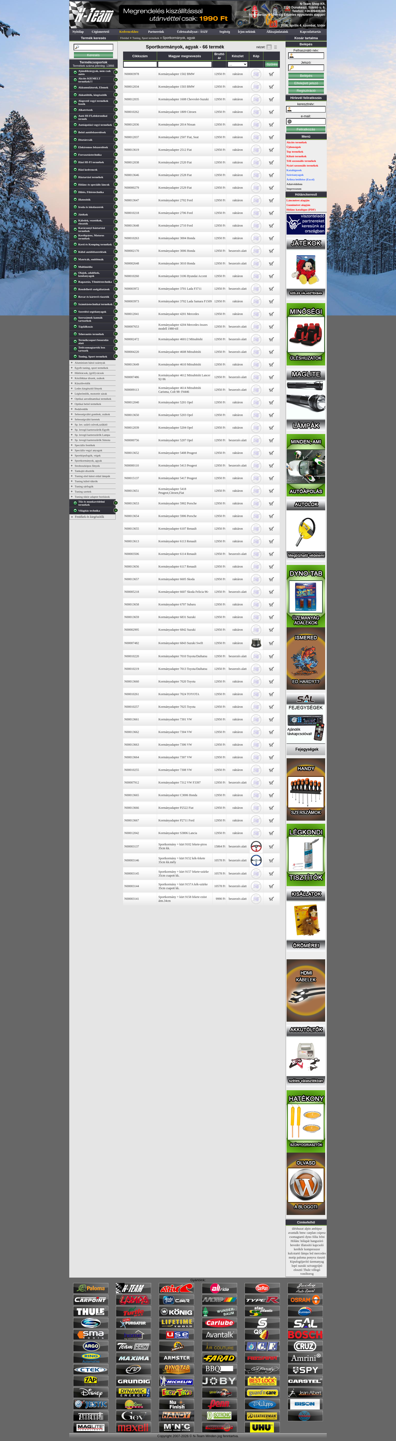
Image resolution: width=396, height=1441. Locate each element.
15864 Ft (219, 846)
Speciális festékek (85, 445)
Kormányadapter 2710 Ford (175, 225)
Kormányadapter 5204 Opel (175, 427)
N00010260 (131, 276)
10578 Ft (219, 860)
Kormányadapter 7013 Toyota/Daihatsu (182, 669)
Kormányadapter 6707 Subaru (177, 604)
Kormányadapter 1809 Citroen (177, 112)
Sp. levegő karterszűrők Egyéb (92, 429)
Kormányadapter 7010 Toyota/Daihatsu (182, 656)
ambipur (317, 1228)
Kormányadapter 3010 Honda (176, 263)
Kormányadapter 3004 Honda (176, 238)
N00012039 (131, 427)
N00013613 (131, 541)
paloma (301, 1257)
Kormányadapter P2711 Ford (176, 820)
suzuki (302, 1266)
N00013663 (131, 744)
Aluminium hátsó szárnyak (90, 362)
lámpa (304, 1253)
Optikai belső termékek (88, 403)
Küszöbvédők (82, 383)
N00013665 (131, 795)
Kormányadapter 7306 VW (175, 744)
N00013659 (131, 617)
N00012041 (131, 314)
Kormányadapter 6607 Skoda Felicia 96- (183, 592)
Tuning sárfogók (84, 486)
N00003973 (131, 301)
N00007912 (131, 782)
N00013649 (131, 364)
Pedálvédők (81, 409)
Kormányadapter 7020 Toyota (176, 681)
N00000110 (131, 465)
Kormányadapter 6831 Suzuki (176, 617)
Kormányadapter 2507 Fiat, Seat (178, 137)
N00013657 (131, 579)
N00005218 (131, 592)
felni (322, 1237)
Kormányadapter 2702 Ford (175, 200)
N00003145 (131, 873)
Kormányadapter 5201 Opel (175, 402)
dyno (308, 1237)
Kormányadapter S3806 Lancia (177, 833)
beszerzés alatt (238, 251)
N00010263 (131, 238)
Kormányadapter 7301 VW (175, 719)
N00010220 (131, 656)
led (311, 1253)
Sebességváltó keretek (87, 419)
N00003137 (131, 846)
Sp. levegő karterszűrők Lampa (92, 434)
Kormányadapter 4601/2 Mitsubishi (180, 339)
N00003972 (131, 288)
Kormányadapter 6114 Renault (177, 554)
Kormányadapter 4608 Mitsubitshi (179, 352)
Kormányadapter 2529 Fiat (175, 187)
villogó (316, 1270)
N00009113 (131, 390)
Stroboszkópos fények (87, 465)
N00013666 (131, 808)
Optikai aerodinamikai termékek (93, 398)
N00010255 (131, 770)
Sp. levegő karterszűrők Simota (92, 440)
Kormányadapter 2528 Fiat (175, 175)
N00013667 (131, 820)
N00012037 (131, 137)
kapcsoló (318, 1245)
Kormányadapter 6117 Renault (177, 566)
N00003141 (131, 899)
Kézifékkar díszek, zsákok (90, 378)
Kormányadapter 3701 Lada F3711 (180, 288)
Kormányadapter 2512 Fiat (175, 150)
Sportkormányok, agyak (88, 460)
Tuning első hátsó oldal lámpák (92, 476)
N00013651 (131, 491)
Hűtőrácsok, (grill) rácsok (89, 372)
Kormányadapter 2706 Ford (175, 213)
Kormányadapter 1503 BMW (176, 86)
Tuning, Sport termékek (145, 37)
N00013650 (131, 415)
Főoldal (124, 37)
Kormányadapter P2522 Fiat (175, 808)
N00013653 (131, 503)
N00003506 (131, 554)
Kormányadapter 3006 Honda (176, 251)
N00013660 (131, 681)
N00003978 (131, 74)
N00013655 (131, 528)
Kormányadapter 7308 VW (175, 770)
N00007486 (131, 377)
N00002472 (131, 339)
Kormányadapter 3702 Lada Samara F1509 (185, 301)
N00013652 (131, 453)
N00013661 (131, 719)
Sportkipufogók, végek (88, 455)
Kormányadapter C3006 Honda (177, 795)
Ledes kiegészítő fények (88, 388)
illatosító (306, 1245)
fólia (315, 1237)
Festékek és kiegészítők (89, 517)
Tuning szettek (83, 491)
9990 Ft (220, 899)
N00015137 (131, 478)
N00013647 (131, 200)
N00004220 (131, 352)
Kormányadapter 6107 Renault (177, 528)
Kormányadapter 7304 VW (175, 732)
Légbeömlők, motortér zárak (91, 393)
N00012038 (131, 162)
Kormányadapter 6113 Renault (177, 541)
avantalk (293, 1233)
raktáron (238, 74)
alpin (308, 1228)
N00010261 (131, 694)
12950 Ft (219, 74)
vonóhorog (307, 1274)
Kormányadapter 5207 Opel (175, 440)
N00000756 (131, 440)
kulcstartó (294, 1253)
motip (292, 1257)
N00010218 (131, 213)
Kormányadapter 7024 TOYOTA (178, 694)
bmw (303, 1233)
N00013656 (131, 566)
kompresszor (312, 1249)
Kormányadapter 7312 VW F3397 (179, 782)
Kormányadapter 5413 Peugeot (177, 465)
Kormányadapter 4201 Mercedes (178, 314)
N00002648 (131, 263)
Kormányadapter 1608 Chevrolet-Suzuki (183, 99)
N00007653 (131, 326)
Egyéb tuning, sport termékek (91, 367)
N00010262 (131, 112)
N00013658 (131, 604)
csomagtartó (296, 1237)
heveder (295, 1245)
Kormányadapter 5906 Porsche (177, 516)
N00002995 (131, 629)
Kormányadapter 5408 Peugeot (177, 453)
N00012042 (131, 833)
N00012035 (131, 99)
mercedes (320, 1253)
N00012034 (131, 86)
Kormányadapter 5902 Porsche (177, 503)
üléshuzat (298, 1228)
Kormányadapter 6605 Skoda (176, 579)
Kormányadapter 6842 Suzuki (176, 629)
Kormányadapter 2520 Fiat (175, 162)
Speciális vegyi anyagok (88, 450)
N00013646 (131, 175)
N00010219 (131, 669)
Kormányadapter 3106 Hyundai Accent (182, 276)
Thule (307, 1270)
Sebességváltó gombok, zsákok (92, 414)
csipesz (321, 1233)
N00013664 (131, 757)
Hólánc (295, 1241)
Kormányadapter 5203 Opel (175, 415)
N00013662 (131, 732)
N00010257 (131, 707)
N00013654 (131, 516)
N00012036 (131, 124)
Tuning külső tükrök (86, 481)
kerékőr (298, 1249)
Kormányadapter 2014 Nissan (176, 124)
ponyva (311, 1257)
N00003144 (131, 886)
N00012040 (131, 402)
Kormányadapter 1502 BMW (176, 74)
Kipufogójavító (299, 1261)
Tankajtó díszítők (84, 470)
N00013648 (131, 225)
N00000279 (131, 187)
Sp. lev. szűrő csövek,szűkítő (91, 424)
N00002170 (131, 251)
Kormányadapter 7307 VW (175, 757)
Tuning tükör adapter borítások (92, 496)
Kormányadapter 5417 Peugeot (177, 478)
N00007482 (131, 643)
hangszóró (317, 1241)
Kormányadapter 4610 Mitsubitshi (179, 364)
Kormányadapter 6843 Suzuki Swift (180, 643)
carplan (311, 1233)
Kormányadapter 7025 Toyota (176, 707)
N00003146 (131, 860)
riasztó (321, 1257)
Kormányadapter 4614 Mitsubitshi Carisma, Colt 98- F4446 (179, 390)
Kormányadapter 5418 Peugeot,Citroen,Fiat (172, 491)
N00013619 (131, 150)
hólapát (304, 1241)
